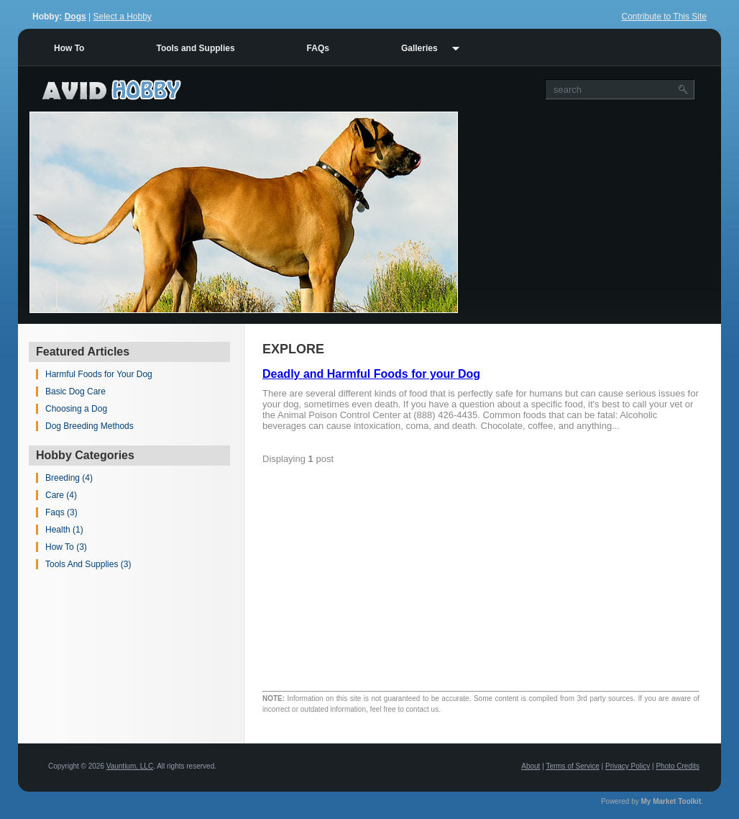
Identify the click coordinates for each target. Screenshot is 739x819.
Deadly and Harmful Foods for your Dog (371, 374)
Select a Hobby (122, 17)
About (530, 766)
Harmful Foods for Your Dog (98, 374)
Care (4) (61, 495)
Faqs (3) (61, 512)
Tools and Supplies (195, 48)
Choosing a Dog (76, 409)
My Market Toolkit (671, 801)
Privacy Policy (627, 766)
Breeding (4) (69, 478)
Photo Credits (677, 766)
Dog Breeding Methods (89, 426)
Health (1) (64, 530)
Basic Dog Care (75, 391)
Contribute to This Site (664, 17)
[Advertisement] (589, 212)
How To (69, 48)
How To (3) (66, 547)
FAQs (318, 48)
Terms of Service (572, 766)
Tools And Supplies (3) (88, 564)
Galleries (419, 48)
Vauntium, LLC (129, 766)
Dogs (75, 17)
